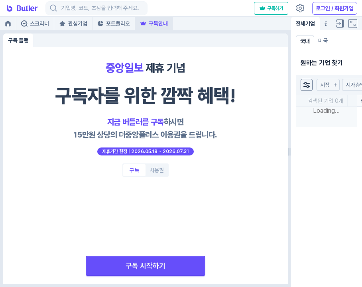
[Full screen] (352, 23)
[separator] (289, 152)
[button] (328, 85)
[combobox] (61, 8)
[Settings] (300, 8)
